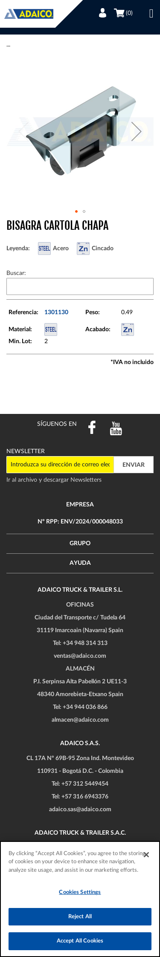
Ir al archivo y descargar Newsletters (54, 480)
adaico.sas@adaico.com (80, 809)
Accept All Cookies (80, 941)
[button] (136, 131)
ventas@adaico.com (80, 656)
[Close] (146, 854)
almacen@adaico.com (80, 720)
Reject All (80, 916)
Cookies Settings (80, 892)
